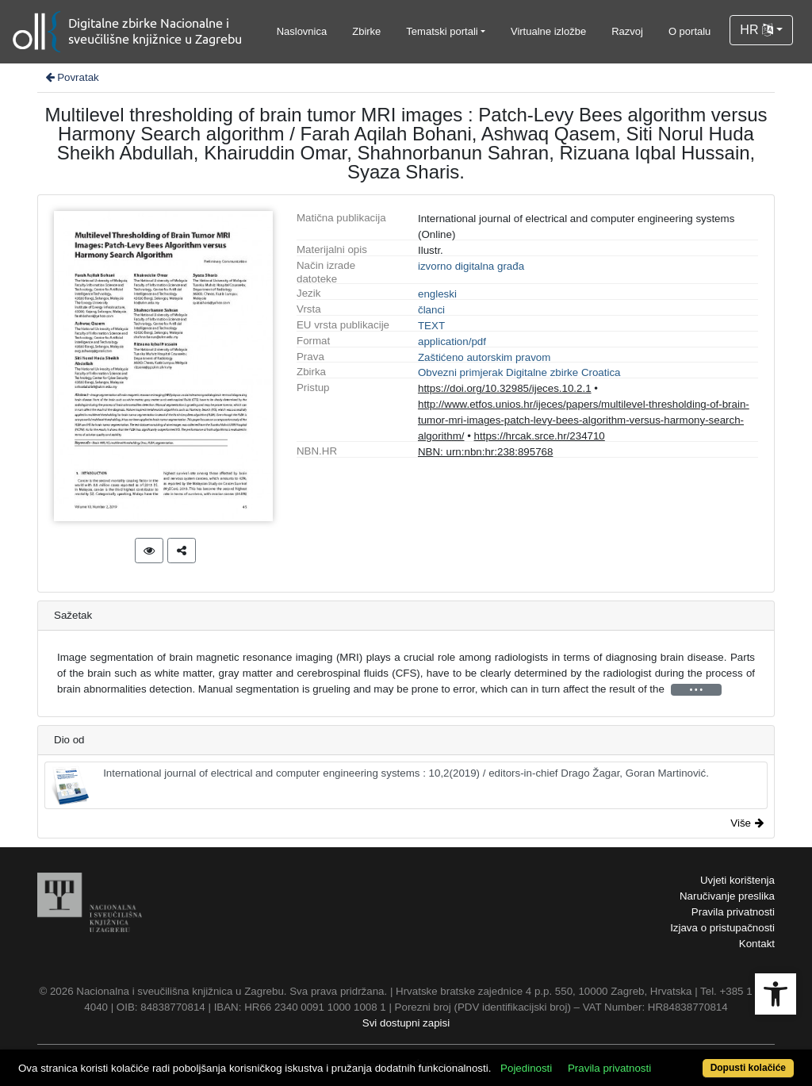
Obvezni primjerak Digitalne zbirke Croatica (519, 372)
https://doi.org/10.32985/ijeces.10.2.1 (505, 388)
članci (431, 310)
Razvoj (627, 31)
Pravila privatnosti (733, 912)
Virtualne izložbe (548, 31)
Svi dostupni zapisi (406, 1023)
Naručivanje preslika (727, 896)
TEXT (431, 326)
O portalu (689, 31)
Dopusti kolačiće (748, 1067)
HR (756, 29)
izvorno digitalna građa (471, 266)
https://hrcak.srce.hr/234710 (539, 436)
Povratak (71, 77)
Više (747, 823)
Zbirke (366, 31)
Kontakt (757, 944)
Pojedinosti (526, 1068)
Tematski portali (441, 31)
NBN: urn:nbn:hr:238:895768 (485, 452)
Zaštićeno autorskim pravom (484, 357)
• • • (696, 689)
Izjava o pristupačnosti (722, 928)
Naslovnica (302, 31)
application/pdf (452, 341)
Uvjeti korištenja (737, 880)
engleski (437, 294)
